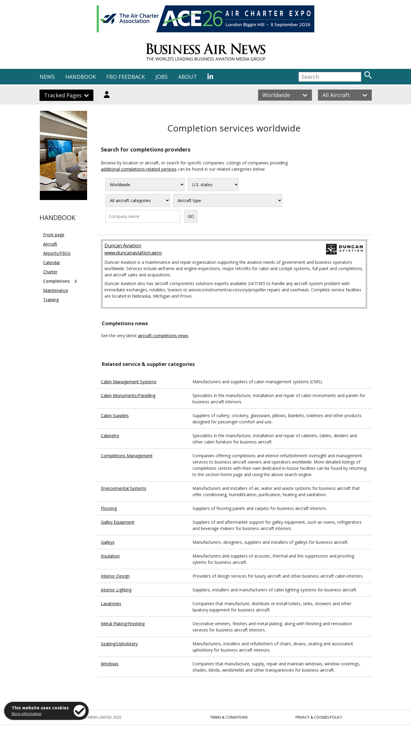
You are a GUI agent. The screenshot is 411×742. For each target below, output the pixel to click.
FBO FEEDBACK (125, 76)
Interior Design (115, 576)
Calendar (51, 262)
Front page (53, 234)
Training (51, 299)
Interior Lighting (116, 590)
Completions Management (127, 455)
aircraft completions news (163, 335)
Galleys (108, 542)
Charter (50, 272)
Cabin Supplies (115, 415)
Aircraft (50, 244)
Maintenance (55, 290)
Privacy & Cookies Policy (318, 717)
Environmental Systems (123, 488)
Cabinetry (110, 435)
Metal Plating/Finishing (123, 623)
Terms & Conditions (229, 717)
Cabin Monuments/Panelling (128, 395)
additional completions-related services (139, 169)
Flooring (109, 508)
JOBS (161, 76)
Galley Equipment (117, 522)
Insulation (110, 556)
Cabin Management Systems (129, 381)
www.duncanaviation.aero (133, 252)
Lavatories (111, 603)
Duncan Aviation (122, 245)
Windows (110, 664)
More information (27, 713)
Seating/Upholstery (119, 643)
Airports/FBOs (57, 253)
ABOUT (187, 76)
